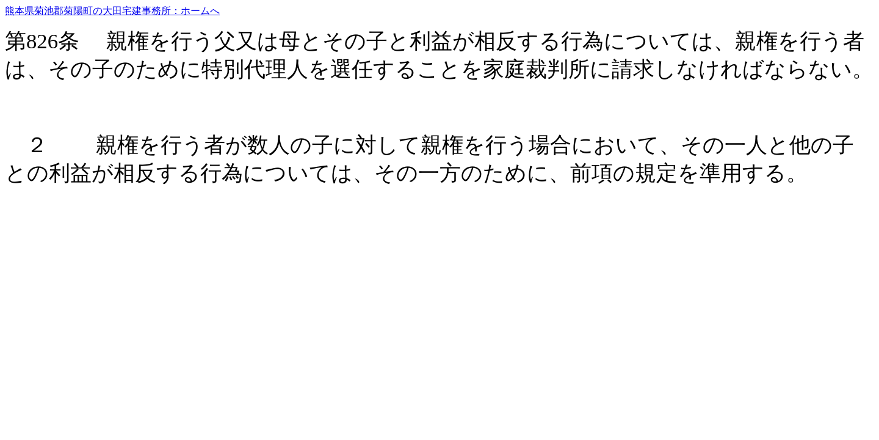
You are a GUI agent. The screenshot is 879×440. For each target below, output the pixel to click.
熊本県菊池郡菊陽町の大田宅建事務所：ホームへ (112, 11)
